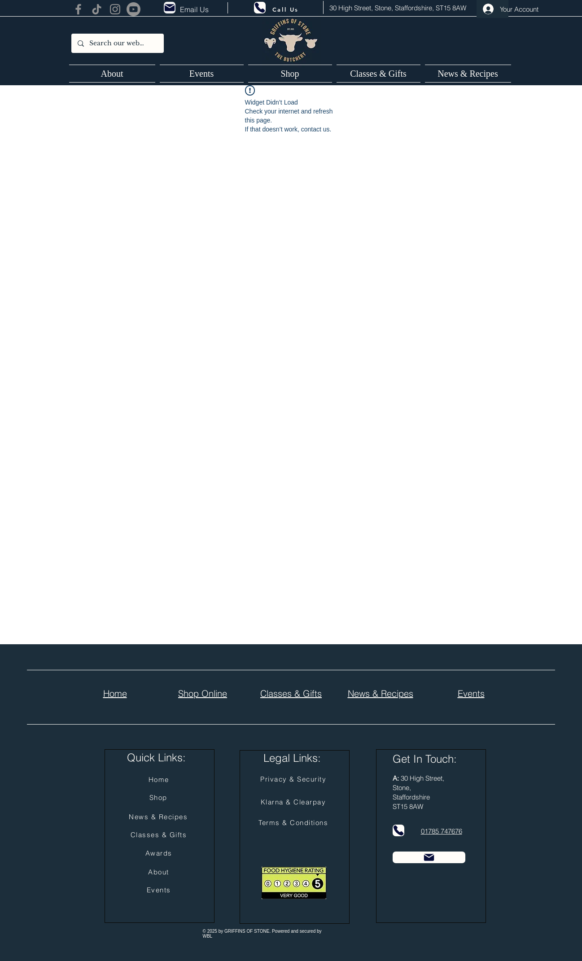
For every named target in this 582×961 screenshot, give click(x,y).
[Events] (160, 890)
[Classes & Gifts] (160, 835)
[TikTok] (97, 9)
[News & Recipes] (159, 817)
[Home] (160, 780)
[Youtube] (133, 9)
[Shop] (159, 798)
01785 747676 (441, 831)
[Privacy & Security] (294, 779)
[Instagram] (115, 9)
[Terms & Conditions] (294, 823)
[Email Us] (196, 9)
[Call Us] (286, 9)
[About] (160, 872)
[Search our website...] (117, 43)
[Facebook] (78, 9)
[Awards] (160, 853)
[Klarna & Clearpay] (294, 802)
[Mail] (169, 7)
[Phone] (260, 7)
